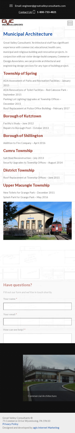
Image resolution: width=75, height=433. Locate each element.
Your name (10, 330)
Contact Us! (25, 12)
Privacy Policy (10, 423)
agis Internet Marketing (46, 427)
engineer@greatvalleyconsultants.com (44, 5)
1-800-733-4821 (46, 12)
